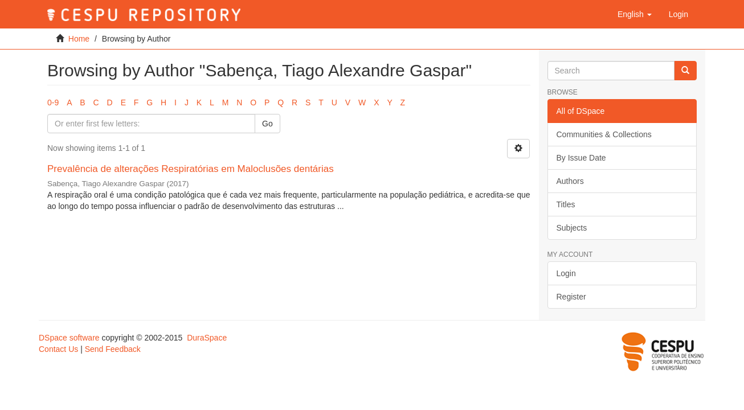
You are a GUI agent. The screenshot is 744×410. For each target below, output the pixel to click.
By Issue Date (581, 157)
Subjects (572, 227)
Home (78, 38)
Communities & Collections (604, 134)
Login (566, 273)
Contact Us (58, 349)
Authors (570, 181)
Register (571, 296)
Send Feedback (113, 349)
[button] (634, 14)
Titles (566, 204)
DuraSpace (207, 337)
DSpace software (69, 337)
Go (267, 123)
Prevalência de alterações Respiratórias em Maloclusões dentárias (190, 168)
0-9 (53, 102)
